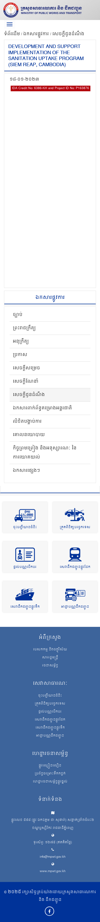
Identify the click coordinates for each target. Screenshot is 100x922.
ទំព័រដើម (12, 34)
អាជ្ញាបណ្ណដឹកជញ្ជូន (75, 607)
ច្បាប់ (17, 315)
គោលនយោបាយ (29, 435)
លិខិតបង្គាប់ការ (27, 421)
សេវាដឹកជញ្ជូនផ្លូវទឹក (25, 607)
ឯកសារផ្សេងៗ (26, 470)
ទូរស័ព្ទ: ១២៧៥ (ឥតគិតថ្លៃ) (52, 842)
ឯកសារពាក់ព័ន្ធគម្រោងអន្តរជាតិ (42, 408)
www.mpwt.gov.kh (53, 871)
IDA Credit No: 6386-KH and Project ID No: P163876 (50, 88)
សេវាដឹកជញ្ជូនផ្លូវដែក (75, 567)
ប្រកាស (20, 355)
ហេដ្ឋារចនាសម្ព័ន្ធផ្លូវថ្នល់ (50, 781)
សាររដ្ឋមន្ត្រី (50, 657)
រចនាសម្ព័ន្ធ (50, 665)
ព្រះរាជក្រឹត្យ (24, 328)
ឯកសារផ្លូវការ (36, 34)
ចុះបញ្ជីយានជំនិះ (25, 527)
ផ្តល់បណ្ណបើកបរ (25, 567)
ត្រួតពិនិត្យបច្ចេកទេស (75, 527)
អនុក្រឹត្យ (21, 341)
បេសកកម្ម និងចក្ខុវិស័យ (50, 649)
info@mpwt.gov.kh (53, 857)
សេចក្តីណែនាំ (25, 381)
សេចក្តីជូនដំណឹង (68, 34)
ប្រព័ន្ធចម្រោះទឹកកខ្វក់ (50, 773)
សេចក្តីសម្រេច (26, 368)
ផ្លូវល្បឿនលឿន (50, 765)
